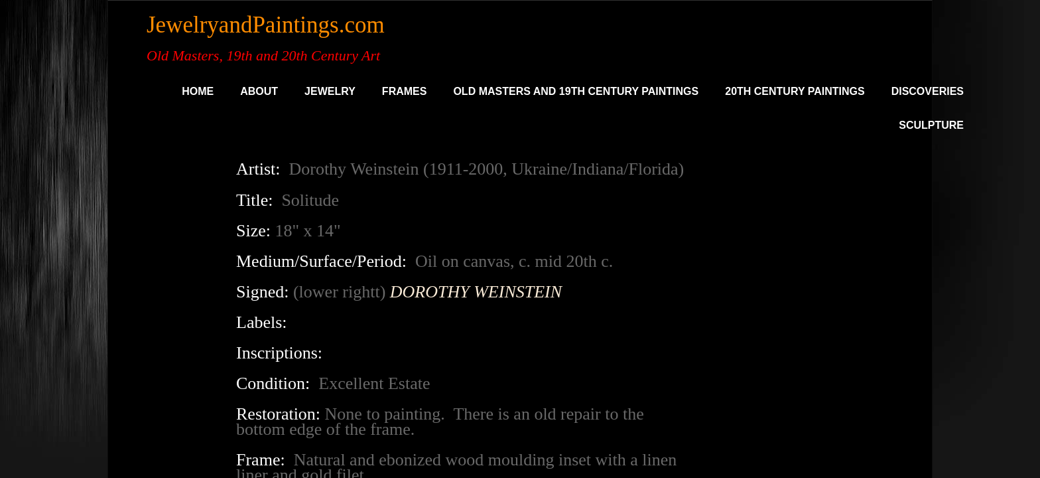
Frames (404, 91)
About (259, 91)
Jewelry (330, 91)
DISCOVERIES (927, 91)
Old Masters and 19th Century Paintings (575, 91)
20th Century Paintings (794, 91)
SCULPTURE (931, 125)
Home (198, 91)
